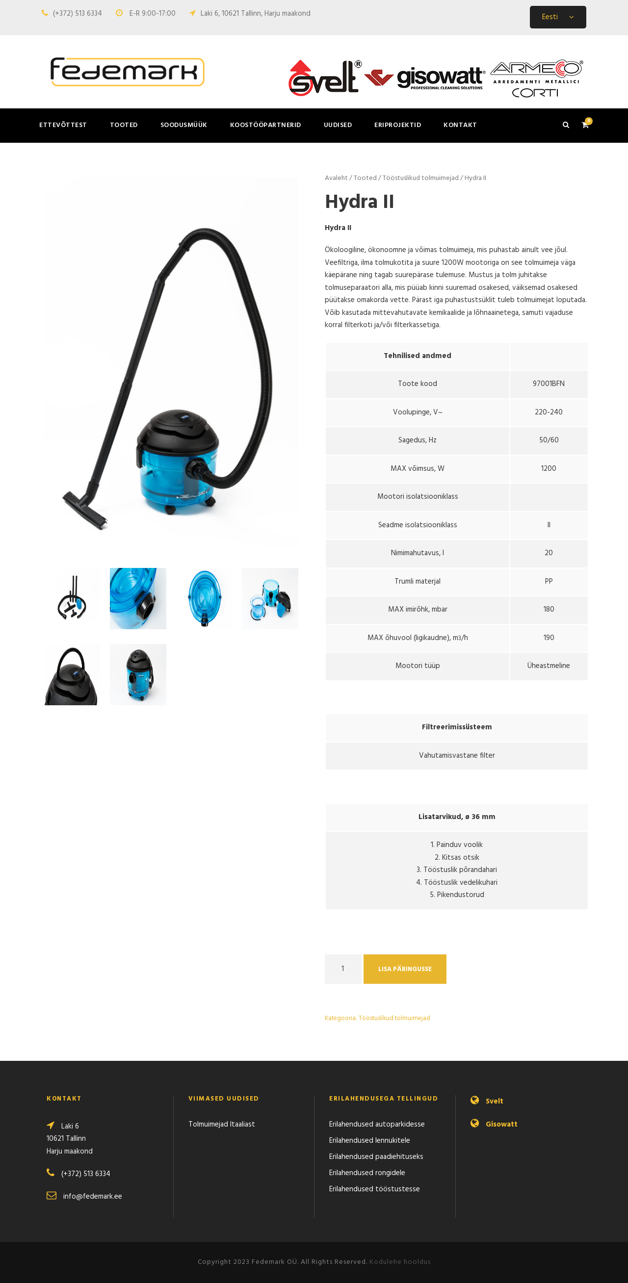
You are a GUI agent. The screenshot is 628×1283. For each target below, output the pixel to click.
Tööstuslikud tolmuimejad (421, 178)
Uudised (338, 125)
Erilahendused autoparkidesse (377, 1124)
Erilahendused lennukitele (369, 1141)
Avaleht (336, 178)
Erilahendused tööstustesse (374, 1189)
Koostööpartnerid (265, 125)
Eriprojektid (397, 125)
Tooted (124, 125)
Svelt (494, 1101)
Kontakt (460, 125)
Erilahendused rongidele (367, 1173)
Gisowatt (502, 1124)
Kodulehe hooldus (400, 1262)
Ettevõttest (63, 125)
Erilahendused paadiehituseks (376, 1157)
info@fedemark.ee (92, 1197)
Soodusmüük (184, 125)
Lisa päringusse (405, 969)
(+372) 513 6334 (77, 14)
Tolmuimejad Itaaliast (221, 1124)
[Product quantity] (343, 969)
